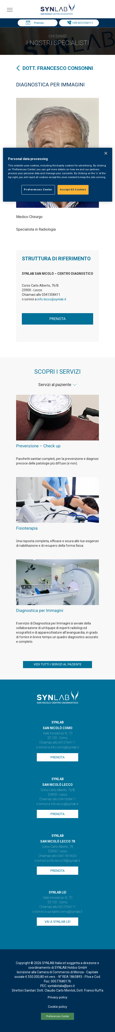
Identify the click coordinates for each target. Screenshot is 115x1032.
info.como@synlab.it (65, 747)
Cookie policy (57, 1007)
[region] (57, 175)
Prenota (39, 22)
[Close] (106, 153)
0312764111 (67, 742)
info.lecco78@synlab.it (64, 861)
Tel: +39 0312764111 (80, 22)
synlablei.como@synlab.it (64, 912)
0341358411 (67, 799)
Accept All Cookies (73, 189)
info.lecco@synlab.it (51, 299)
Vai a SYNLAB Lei (57, 922)
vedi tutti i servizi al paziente (57, 664)
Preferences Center (57, 1016)
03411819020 (67, 856)
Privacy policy (57, 997)
